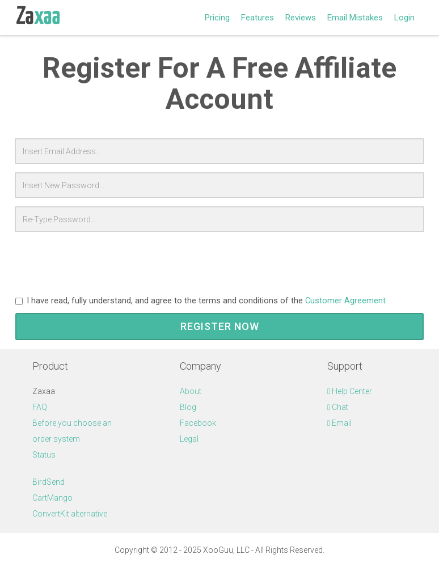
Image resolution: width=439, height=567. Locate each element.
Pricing (217, 17)
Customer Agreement (345, 300)
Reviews (300, 17)
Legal (189, 438)
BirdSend (48, 481)
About (190, 391)
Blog (188, 407)
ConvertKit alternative (69, 513)
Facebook (198, 423)
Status (44, 454)
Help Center (349, 391)
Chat (337, 407)
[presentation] (101, 262)
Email (339, 423)
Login (404, 17)
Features (257, 17)
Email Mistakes (355, 17)
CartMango (52, 497)
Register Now (219, 326)
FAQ (39, 407)
